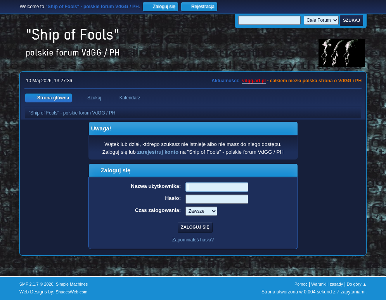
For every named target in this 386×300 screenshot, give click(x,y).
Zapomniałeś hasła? (193, 240)
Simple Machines (72, 284)
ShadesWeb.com (71, 292)
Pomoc (301, 284)
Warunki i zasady (327, 284)
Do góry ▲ (357, 284)
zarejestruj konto (158, 152)
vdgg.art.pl (254, 80)
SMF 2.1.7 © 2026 (36, 284)
